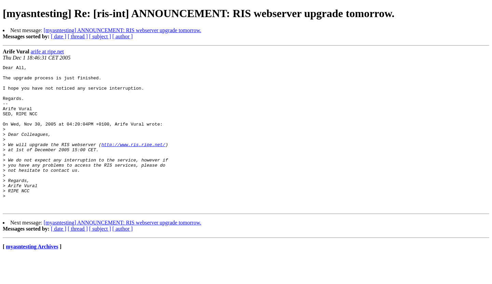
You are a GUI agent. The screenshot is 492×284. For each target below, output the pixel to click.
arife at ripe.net (47, 51)
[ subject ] (100, 36)
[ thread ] (78, 36)
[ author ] (122, 36)
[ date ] (58, 36)
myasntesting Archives (32, 275)
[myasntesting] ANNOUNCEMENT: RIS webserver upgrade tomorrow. (122, 30)
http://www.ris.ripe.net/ (133, 161)
